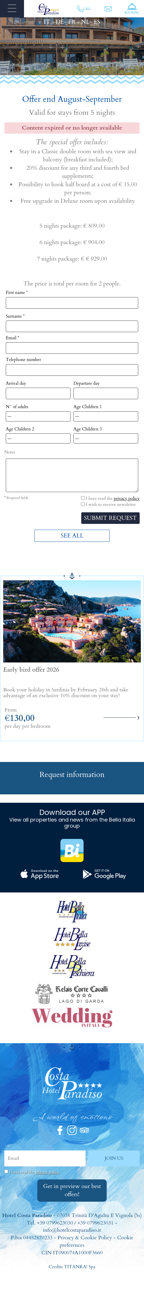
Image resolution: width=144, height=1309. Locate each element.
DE (60, 22)
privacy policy (127, 498)
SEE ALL (72, 536)
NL (85, 22)
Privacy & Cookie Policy (85, 1237)
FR (71, 22)
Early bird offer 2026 (31, 670)
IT (47, 22)
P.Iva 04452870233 (32, 1237)
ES (97, 22)
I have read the (34, 1172)
